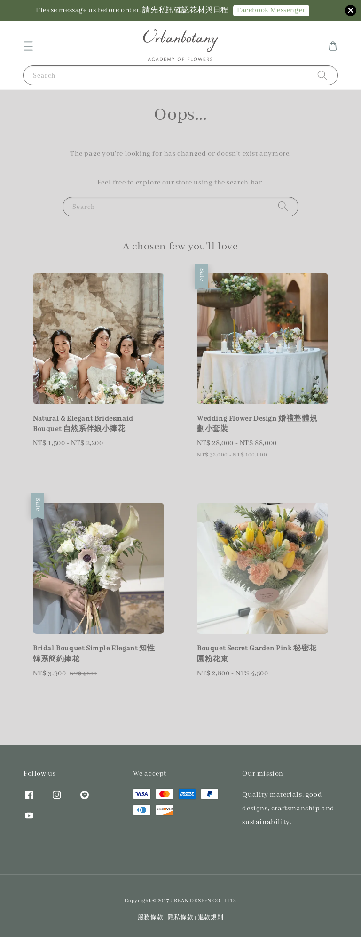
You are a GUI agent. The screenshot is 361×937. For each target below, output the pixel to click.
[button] (28, 46)
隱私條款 (181, 917)
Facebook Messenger (271, 10)
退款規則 (211, 917)
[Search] (322, 75)
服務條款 (151, 917)
